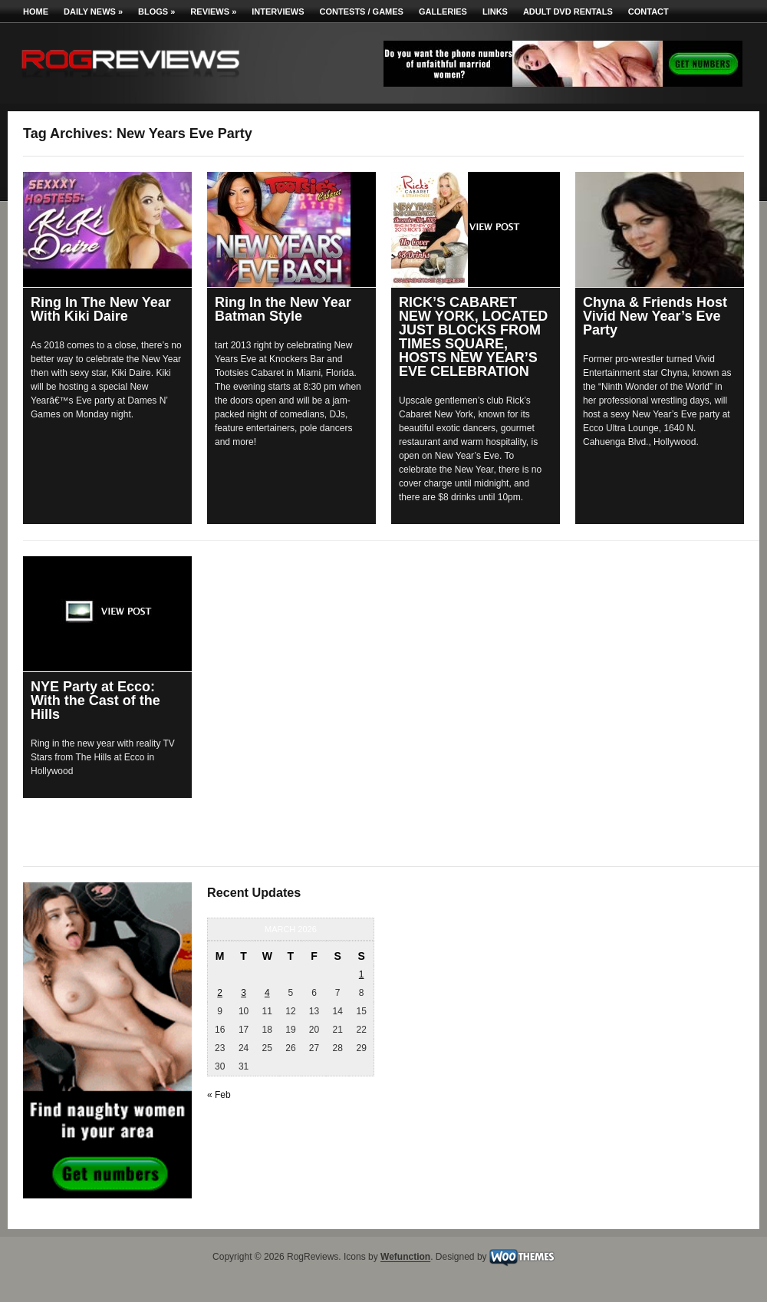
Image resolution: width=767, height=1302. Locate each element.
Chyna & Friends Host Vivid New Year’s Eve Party (655, 316)
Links (495, 11)
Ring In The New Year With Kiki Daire (101, 309)
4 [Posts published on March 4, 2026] (267, 992)
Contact (648, 11)
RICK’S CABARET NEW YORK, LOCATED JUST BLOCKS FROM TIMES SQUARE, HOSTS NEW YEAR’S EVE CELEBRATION (473, 337)
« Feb (219, 1094)
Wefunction (405, 1257)
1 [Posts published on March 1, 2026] (361, 974)
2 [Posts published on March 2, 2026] (219, 992)
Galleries (443, 11)
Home (35, 11)
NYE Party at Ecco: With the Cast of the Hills (95, 700)
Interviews (278, 11)
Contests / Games (361, 11)
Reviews (213, 11)
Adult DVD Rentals (568, 11)
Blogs (156, 11)
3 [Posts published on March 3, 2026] (243, 992)
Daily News (93, 11)
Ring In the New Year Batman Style (283, 309)
